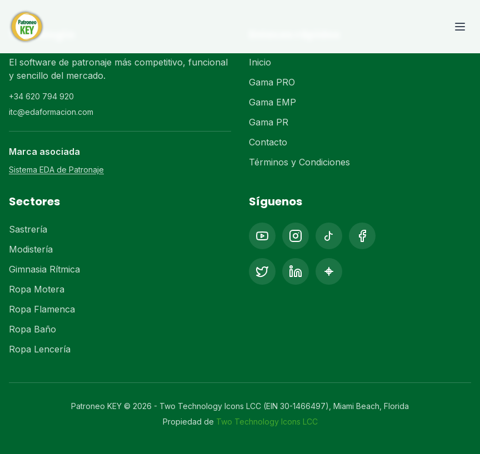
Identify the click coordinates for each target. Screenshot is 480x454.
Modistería (31, 249)
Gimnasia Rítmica (44, 269)
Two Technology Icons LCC (267, 421)
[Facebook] (362, 236)
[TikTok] (329, 236)
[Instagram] (295, 236)
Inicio (260, 62)
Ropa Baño (32, 329)
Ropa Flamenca (42, 309)
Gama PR (268, 122)
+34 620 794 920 (41, 96)
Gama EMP (272, 102)
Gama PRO (272, 82)
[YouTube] (262, 236)
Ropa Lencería (40, 349)
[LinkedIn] (295, 271)
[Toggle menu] (460, 27)
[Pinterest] (329, 271)
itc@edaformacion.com (51, 112)
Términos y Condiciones (299, 162)
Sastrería (28, 229)
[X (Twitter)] (262, 271)
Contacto (268, 142)
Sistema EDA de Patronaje (56, 169)
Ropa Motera (36, 289)
